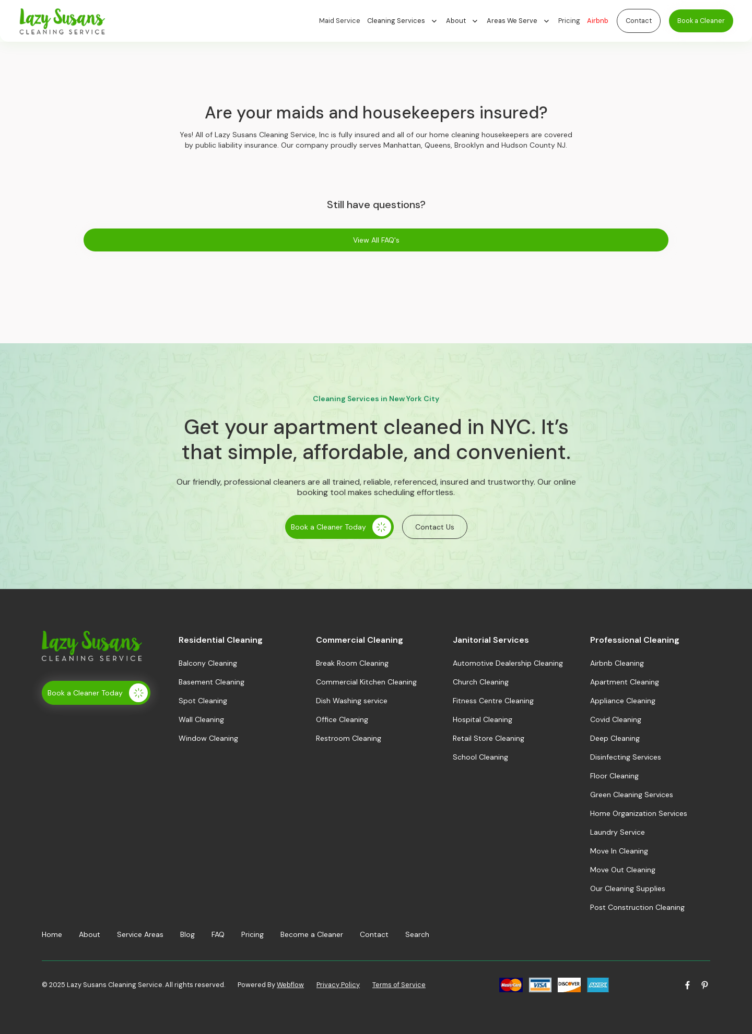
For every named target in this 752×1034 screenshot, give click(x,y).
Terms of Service (399, 984)
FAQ (218, 934)
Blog (187, 934)
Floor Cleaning (614, 775)
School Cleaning (480, 757)
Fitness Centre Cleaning (493, 700)
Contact (639, 20)
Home (52, 934)
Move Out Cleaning (622, 869)
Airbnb (597, 20)
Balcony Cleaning (208, 663)
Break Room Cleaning (352, 663)
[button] (406, 20)
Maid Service (339, 20)
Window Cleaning (208, 738)
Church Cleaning (481, 682)
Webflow (290, 984)
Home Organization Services (638, 813)
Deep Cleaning (615, 738)
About (89, 934)
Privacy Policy (338, 984)
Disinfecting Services (625, 757)
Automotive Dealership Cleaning (508, 663)
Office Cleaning (342, 719)
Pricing (569, 20)
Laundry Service (617, 832)
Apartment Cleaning (624, 682)
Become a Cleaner (311, 934)
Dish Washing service (351, 700)
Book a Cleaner (701, 20)
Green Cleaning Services (631, 794)
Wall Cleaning (201, 719)
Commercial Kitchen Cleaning (366, 682)
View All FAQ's (376, 240)
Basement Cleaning (211, 682)
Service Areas (140, 934)
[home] (169, 21)
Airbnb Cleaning (617, 663)
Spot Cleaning (203, 700)
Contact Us (434, 527)
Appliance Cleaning (622, 700)
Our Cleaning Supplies (627, 888)
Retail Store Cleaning (488, 738)
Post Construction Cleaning (637, 907)
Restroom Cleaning (348, 738)
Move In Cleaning (619, 851)
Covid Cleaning (615, 719)
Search (417, 934)
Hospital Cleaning (482, 719)
